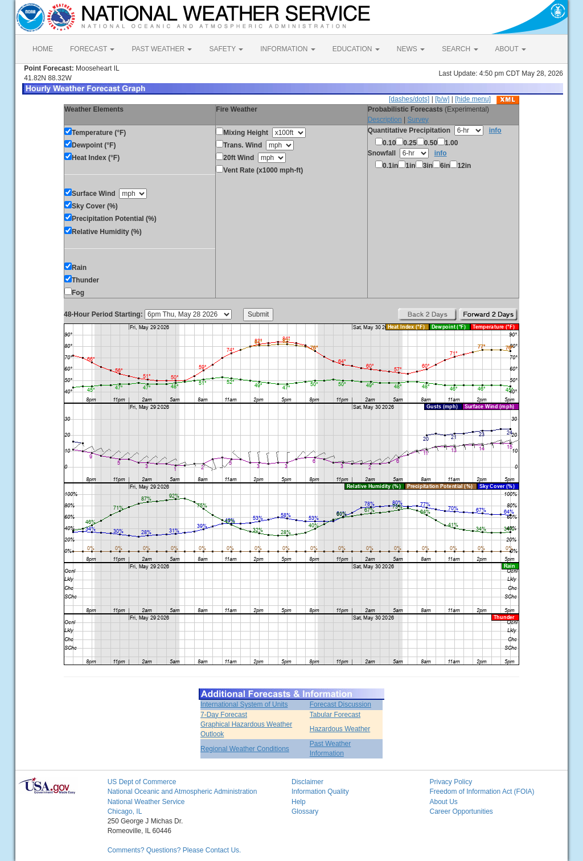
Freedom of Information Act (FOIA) (481, 792)
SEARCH (460, 49)
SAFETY (226, 49)
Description (385, 120)
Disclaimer (307, 782)
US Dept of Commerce (142, 782)
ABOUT (510, 49)
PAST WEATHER (162, 49)
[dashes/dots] (409, 99)
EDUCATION (356, 49)
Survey (417, 120)
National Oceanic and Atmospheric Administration (182, 792)
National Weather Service (146, 802)
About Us (443, 802)
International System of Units (244, 704)
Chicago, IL (125, 811)
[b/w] (442, 99)
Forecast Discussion (340, 704)
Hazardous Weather (340, 729)
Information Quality (320, 792)
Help (299, 802)
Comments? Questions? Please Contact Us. (174, 850)
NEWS (411, 49)
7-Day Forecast (223, 715)
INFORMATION (287, 49)
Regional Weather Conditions (244, 749)
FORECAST (92, 49)
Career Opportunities (460, 811)
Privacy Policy (450, 782)
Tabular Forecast (335, 715)
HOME (42, 49)
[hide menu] (473, 99)
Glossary (305, 811)
